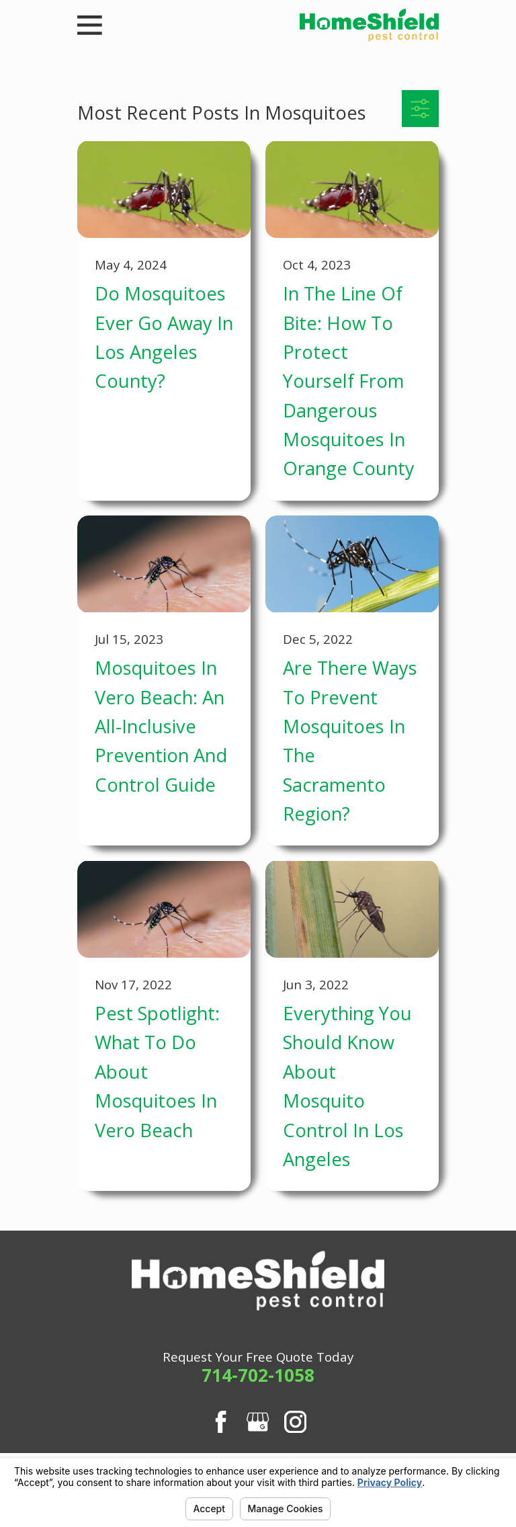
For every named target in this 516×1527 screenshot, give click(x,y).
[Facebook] (221, 1422)
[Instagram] (295, 1422)
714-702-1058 (258, 1375)
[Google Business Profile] (258, 1422)
